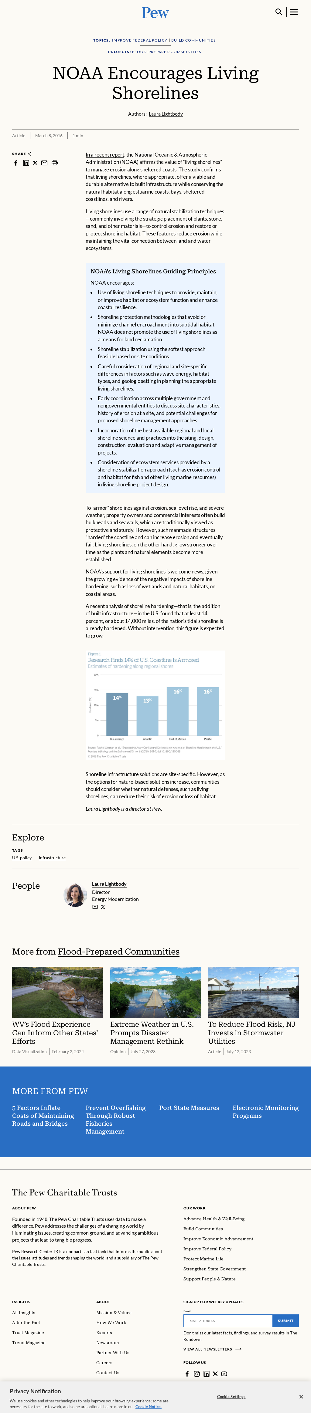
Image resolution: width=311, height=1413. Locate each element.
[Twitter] (215, 1374)
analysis (114, 606)
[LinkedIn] (206, 1374)
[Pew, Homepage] (155, 12)
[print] (54, 163)
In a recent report (105, 154)
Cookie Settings (231, 1401)
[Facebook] (187, 1374)
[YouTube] (224, 1374)
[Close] (301, 1401)
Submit (286, 1320)
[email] (95, 907)
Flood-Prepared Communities (118, 952)
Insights (21, 1302)
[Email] (228, 1320)
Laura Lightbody (109, 884)
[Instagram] (196, 1374)
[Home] (64, 1192)
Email (187, 1311)
